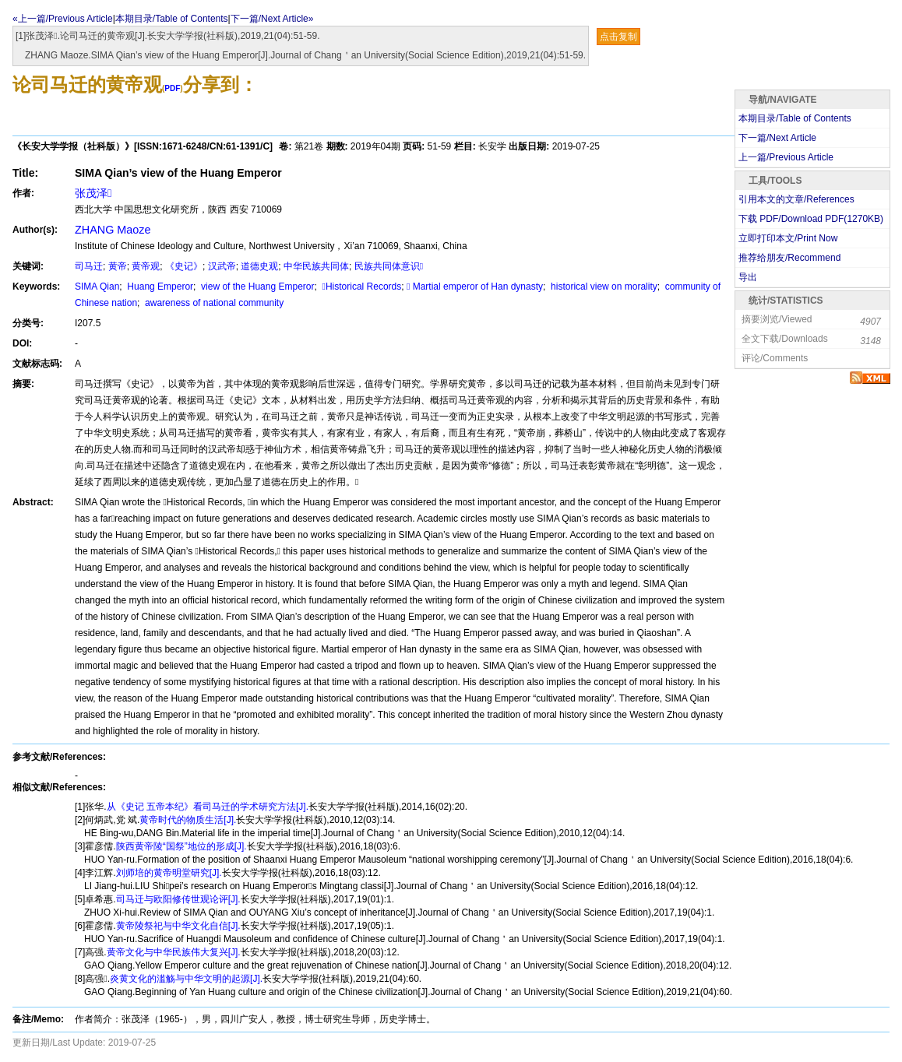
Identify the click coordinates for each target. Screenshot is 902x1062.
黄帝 (117, 266)
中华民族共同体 (316, 266)
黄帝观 (146, 266)
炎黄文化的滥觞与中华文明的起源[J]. (186, 978)
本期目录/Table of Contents (171, 18)
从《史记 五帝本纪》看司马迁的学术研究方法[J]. (207, 806)
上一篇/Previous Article (785, 157)
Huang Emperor (159, 286)
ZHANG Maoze (113, 229)
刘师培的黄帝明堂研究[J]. (169, 872)
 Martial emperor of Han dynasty (475, 286)
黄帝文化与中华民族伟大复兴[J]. (174, 952)
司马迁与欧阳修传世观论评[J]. (178, 899)
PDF (172, 88)
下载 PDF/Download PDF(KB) (810, 218)
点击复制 (618, 36)
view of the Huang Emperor (257, 286)
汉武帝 (222, 266)
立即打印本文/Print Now (787, 238)
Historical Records (360, 286)
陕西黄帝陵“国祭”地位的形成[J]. (181, 846)
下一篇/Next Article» (272, 18)
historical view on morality (602, 286)
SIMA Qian (97, 286)
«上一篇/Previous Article (62, 18)
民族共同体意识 (388, 266)
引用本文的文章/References (796, 199)
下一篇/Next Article (777, 137)
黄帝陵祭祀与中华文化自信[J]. (178, 925)
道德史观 (259, 266)
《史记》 (184, 266)
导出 (747, 277)
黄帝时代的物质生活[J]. (187, 819)
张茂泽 (93, 193)
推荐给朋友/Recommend (789, 257)
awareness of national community (213, 302)
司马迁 (89, 266)
